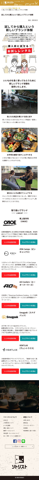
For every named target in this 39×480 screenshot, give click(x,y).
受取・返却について (8, 428)
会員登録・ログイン (19, 2)
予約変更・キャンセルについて (11, 433)
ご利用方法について (8, 423)
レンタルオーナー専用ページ (19, 446)
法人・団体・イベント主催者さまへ (12, 436)
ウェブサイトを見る (28, 242)
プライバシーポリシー (29, 425)
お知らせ (5, 420)
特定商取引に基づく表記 (29, 430)
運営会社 (25, 423)
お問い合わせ (26, 420)
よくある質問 (32, 4)
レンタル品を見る (10, 242)
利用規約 (25, 428)
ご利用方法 (27, 4)
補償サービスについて (9, 430)
